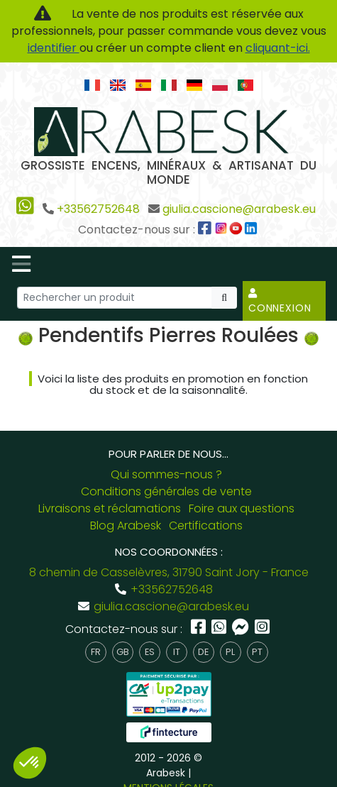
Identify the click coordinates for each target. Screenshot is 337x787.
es (150, 652)
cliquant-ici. (277, 48)
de (203, 652)
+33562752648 (98, 209)
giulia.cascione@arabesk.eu (239, 209)
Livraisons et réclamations (109, 508)
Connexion (279, 301)
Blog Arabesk (125, 525)
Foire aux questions (241, 508)
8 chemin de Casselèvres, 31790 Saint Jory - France (169, 572)
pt (257, 652)
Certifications (206, 525)
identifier (53, 48)
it (176, 652)
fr (96, 652)
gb (122, 652)
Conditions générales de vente (166, 491)
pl (230, 652)
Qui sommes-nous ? (166, 474)
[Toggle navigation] (21, 264)
